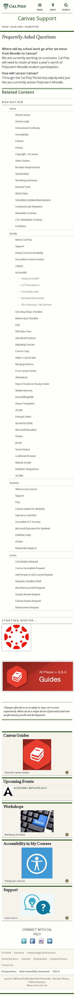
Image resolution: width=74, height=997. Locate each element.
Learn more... (12, 917)
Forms (13, 555)
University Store (9, 958)
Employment (40, 958)
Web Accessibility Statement (34, 971)
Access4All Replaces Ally (30, 788)
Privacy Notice (8, 971)
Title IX (56, 971)
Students (14, 483)
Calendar (26, 958)
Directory (19, 952)
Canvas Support (37, 18)
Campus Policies (58, 958)
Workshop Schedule (15, 834)
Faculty (13, 233)
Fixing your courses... (16, 880)
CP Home (6, 952)
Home (5, 26)
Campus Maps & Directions (41, 952)
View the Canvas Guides (17, 772)
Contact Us (7, 965)
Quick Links (16, 26)
